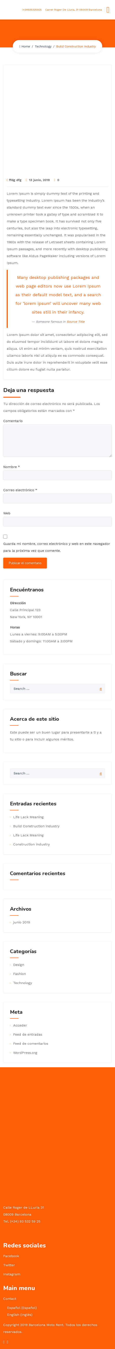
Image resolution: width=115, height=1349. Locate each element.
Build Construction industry (36, 826)
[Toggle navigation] (108, 10)
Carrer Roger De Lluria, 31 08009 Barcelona (73, 9)
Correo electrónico (20, 490)
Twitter (9, 1265)
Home (24, 46)
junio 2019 (21, 922)
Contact (9, 1299)
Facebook (11, 1256)
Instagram (11, 1274)
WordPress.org (25, 1053)
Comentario (13, 421)
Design (18, 965)
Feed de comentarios (30, 1043)
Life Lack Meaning (28, 817)
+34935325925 (32, 9)
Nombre (11, 467)
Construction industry (31, 844)
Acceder (20, 1025)
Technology (43, 46)
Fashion (19, 974)
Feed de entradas (27, 1034)
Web (6, 513)
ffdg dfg (14, 180)
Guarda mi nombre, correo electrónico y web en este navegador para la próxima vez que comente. (56, 547)
